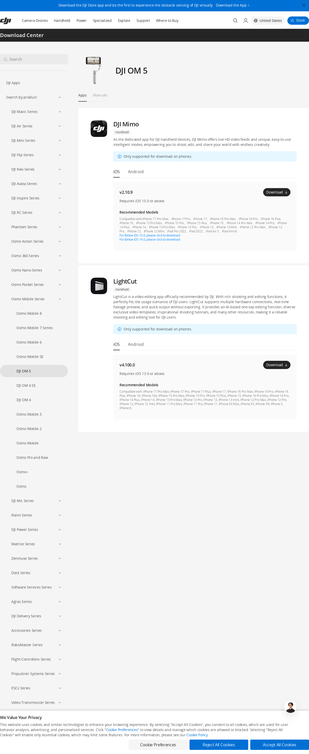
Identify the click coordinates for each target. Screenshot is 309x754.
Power (81, 20)
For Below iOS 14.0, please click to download (149, 239)
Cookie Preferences (122, 743)
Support (143, 20)
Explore (124, 20)
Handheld (62, 20)
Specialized (102, 20)
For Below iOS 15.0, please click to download (149, 235)
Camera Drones (35, 20)
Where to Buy (167, 20)
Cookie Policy (197, 749)
